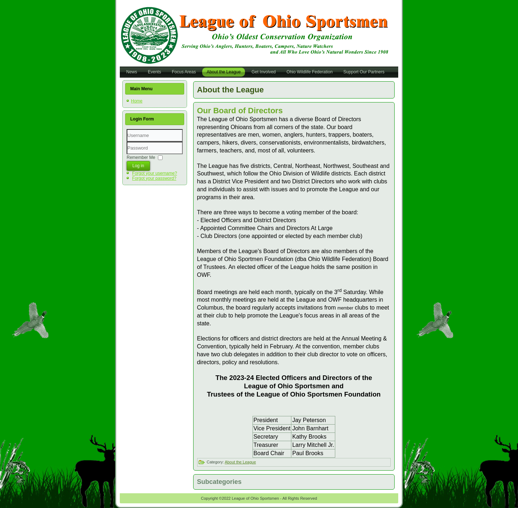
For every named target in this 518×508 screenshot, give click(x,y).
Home (136, 101)
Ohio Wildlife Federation (310, 71)
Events (154, 71)
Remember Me (141, 157)
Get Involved (263, 71)
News (131, 71)
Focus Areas (184, 71)
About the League (223, 71)
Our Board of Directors (240, 110)
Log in (138, 165)
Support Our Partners (364, 71)
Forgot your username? (154, 173)
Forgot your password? (154, 178)
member (345, 308)
